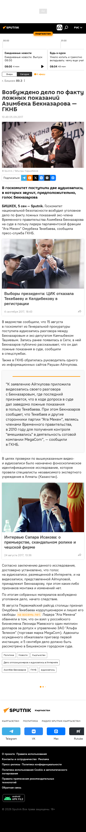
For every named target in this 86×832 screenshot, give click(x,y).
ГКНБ (33, 669)
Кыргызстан (38, 655)
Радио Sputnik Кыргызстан (61, 721)
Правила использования (31, 754)
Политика (9, 655)
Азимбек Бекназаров (15, 669)
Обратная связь (11, 787)
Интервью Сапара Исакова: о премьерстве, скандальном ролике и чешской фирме (40, 542)
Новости (23, 655)
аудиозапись (48, 669)
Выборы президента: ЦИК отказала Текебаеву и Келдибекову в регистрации (39, 298)
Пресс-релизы (11, 764)
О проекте (8, 754)
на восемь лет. (29, 614)
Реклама (43, 759)
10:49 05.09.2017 (12, 117)
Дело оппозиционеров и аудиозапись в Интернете (31, 662)
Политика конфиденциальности (42, 764)
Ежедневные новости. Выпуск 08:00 (23, 58)
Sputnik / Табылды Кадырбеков (21, 170)
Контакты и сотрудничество (19, 759)
